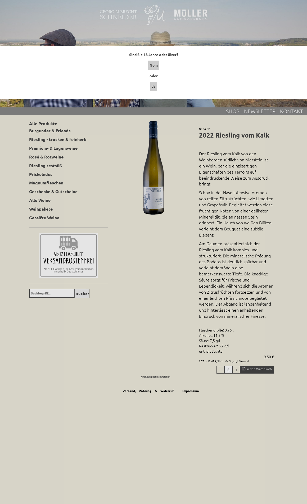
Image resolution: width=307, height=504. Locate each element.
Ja (154, 86)
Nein (154, 65)
